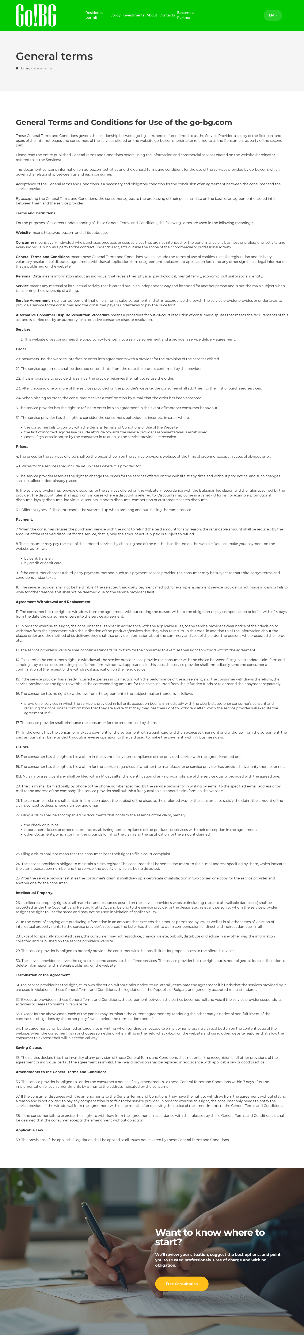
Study (115, 15)
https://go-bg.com (59, 233)
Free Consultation (182, 1284)
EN (273, 15)
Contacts (167, 15)
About (152, 15)
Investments (133, 15)
